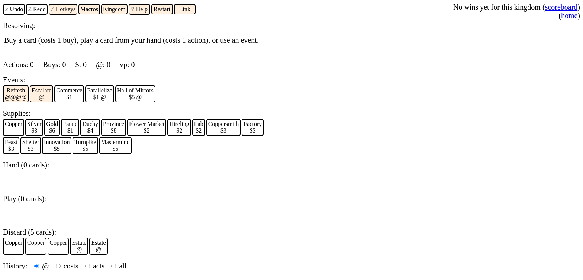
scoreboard (561, 7)
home (569, 16)
